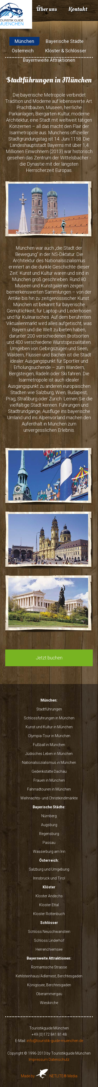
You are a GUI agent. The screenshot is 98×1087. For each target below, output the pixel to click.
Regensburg (49, 834)
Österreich (23, 50)
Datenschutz (59, 1059)
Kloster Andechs (49, 896)
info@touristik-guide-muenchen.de (55, 1041)
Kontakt (77, 9)
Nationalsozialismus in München (49, 762)
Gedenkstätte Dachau (49, 771)
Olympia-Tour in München (49, 736)
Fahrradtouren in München (49, 789)
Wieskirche (49, 1003)
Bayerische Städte (65, 41)
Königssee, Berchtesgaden (49, 985)
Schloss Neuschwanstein (49, 931)
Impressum (38, 1059)
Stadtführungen (49, 709)
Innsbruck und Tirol (49, 878)
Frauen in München (49, 780)
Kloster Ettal (49, 905)
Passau (49, 843)
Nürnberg (49, 816)
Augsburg (49, 825)
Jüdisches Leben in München (49, 754)
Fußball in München (49, 745)
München (24, 41)
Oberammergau (49, 994)
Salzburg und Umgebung (49, 869)
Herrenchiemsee (49, 949)
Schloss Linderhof (49, 940)
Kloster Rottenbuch (49, 914)
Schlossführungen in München (49, 718)
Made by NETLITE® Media (49, 1076)
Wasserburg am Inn (49, 851)
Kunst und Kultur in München (49, 727)
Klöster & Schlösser (65, 50)
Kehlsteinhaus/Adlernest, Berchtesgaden (49, 976)
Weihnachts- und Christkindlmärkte (49, 798)
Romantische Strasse (49, 967)
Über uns (46, 9)
